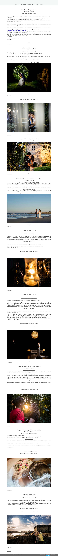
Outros (36, 4)
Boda (16, 4)
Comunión (24, 4)
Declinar (53, 554)
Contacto (41, 4)
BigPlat (20, 4)
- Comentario (31, 11)
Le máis (29, 94)
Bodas (29, 11)
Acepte (48, 555)
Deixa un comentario (9, 44)
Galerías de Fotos (30, 4)
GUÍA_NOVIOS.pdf (10, 36)
